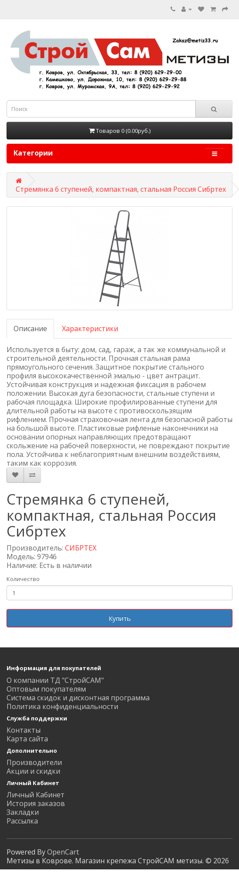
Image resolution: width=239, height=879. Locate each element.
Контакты (24, 730)
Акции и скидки (33, 771)
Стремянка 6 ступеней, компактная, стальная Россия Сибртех (121, 189)
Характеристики (90, 328)
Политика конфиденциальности (62, 706)
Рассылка (22, 821)
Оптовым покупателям (46, 689)
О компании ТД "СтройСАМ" (55, 680)
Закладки (23, 812)
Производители (34, 762)
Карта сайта (27, 739)
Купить (120, 618)
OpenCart (63, 852)
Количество (23, 579)
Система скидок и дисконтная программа (78, 698)
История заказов (36, 803)
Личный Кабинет (36, 794)
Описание (30, 328)
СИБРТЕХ (80, 548)
